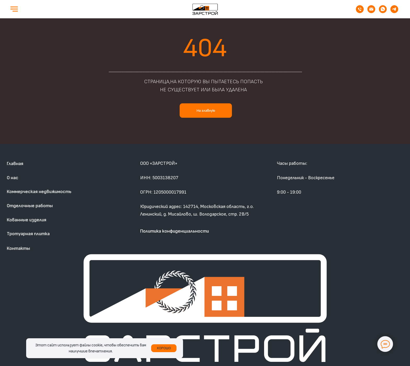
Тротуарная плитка (28, 234)
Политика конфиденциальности (174, 231)
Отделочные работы (30, 206)
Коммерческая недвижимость (39, 191)
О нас (12, 178)
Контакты (18, 248)
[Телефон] (360, 11)
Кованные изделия (26, 220)
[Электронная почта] (371, 11)
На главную (206, 110)
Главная (15, 163)
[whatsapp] (383, 11)
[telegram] (394, 11)
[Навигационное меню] (14, 9)
